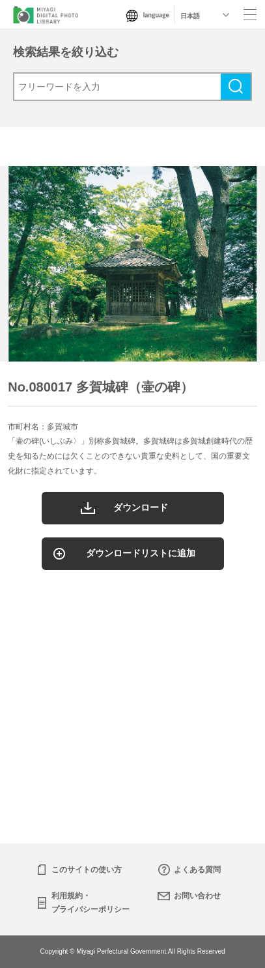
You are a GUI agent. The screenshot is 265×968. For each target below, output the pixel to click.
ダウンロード (140, 507)
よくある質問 (197, 869)
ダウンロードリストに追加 (140, 553)
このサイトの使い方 (86, 869)
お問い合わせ (197, 895)
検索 (236, 87)
